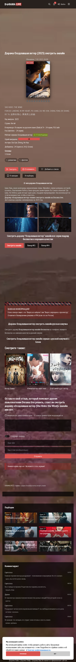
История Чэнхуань (12, 612)
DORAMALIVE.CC (9, 486)
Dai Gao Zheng (17, 142)
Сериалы (17, 486)
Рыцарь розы (10, 590)
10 (48, 101)
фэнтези (25, 160)
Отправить (38, 456)
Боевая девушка (11, 623)
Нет (55, 654)
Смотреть (11, 169)
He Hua (26, 142)
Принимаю (23, 654)
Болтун (8, 601)
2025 (17, 119)
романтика (12, 160)
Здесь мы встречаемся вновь (16, 579)
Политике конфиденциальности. (39, 650)
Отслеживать (28, 169)
